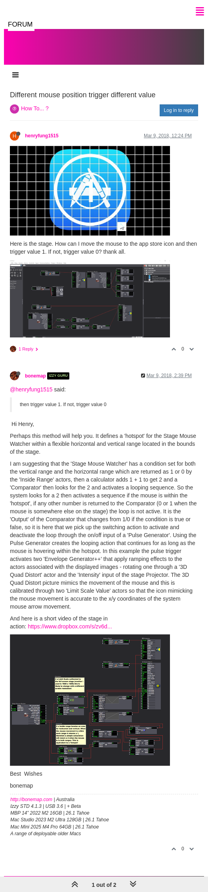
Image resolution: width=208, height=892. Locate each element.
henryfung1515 (42, 136)
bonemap (35, 376)
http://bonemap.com (31, 799)
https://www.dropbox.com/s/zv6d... (70, 626)
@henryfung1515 (31, 389)
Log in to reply (179, 110)
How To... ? (35, 108)
